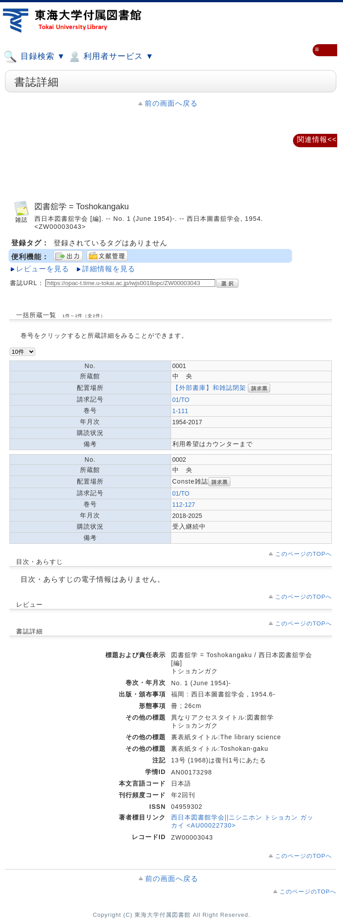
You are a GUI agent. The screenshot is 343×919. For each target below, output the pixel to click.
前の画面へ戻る (171, 103)
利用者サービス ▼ (110, 56)
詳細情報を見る (108, 269)
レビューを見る (42, 269)
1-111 (180, 410)
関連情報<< (317, 139)
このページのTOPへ (303, 554)
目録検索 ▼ (34, 56)
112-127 (183, 504)
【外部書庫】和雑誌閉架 (209, 387)
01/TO (181, 399)
